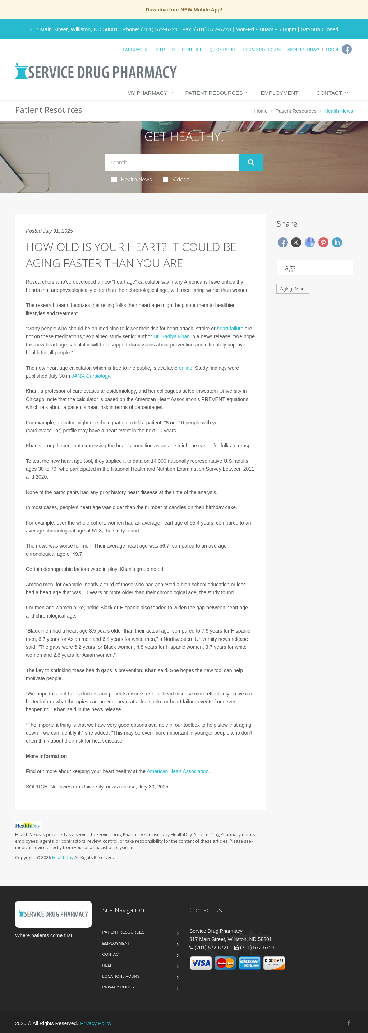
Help (160, 49)
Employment (280, 93)
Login (332, 49)
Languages (135, 49)
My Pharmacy (147, 93)
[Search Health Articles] (172, 162)
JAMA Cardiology (91, 376)
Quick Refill (223, 49)
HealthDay (62, 858)
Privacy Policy (118, 987)
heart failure (230, 328)
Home (261, 111)
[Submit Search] (251, 162)
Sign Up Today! (303, 49)
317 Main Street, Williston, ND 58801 (73, 29)
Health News (131, 179)
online (185, 368)
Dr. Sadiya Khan (171, 336)
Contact (329, 93)
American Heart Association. (178, 771)
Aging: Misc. (293, 289)
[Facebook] (347, 49)
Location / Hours (262, 49)
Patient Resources (214, 93)
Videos (176, 179)
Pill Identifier (186, 49)
